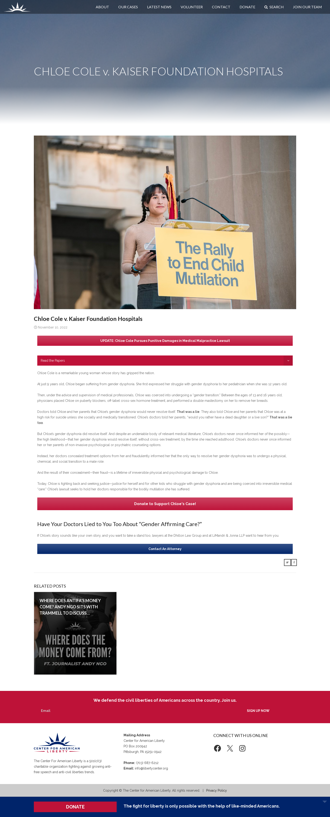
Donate (247, 7)
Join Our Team (307, 7)
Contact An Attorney (165, 549)
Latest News (159, 7)
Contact (221, 7)
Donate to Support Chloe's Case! (165, 504)
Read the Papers (53, 360)
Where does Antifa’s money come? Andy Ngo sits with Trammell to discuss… (70, 607)
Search (274, 7)
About (102, 7)
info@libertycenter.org (151, 768)
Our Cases (128, 7)
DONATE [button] (75, 807)
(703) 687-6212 (147, 763)
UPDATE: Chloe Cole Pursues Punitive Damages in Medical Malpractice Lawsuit (165, 341)
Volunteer (192, 7)
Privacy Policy (216, 790)
